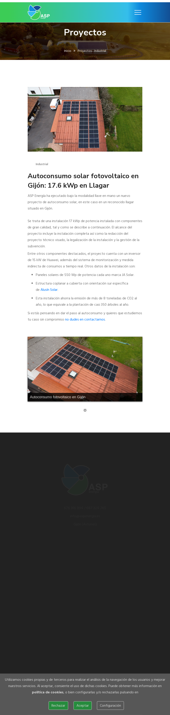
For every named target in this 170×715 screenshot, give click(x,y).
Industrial (42, 164)
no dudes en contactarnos (85, 319)
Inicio (67, 51)
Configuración (110, 705)
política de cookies (47, 692)
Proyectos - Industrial (92, 51)
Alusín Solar (49, 290)
